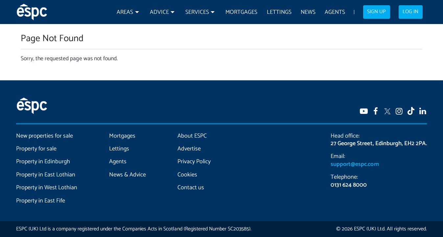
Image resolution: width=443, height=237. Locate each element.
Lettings (279, 12)
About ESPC (192, 136)
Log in (410, 12)
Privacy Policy (194, 162)
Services (197, 12)
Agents (335, 12)
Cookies (187, 175)
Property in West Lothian (47, 188)
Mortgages (241, 12)
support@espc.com (355, 164)
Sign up (376, 12)
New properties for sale (44, 136)
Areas (125, 12)
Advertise (189, 149)
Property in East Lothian (46, 175)
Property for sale (36, 149)
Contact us (190, 188)
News (308, 12)
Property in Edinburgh (43, 162)
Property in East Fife (40, 201)
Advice (159, 12)
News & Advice (127, 175)
